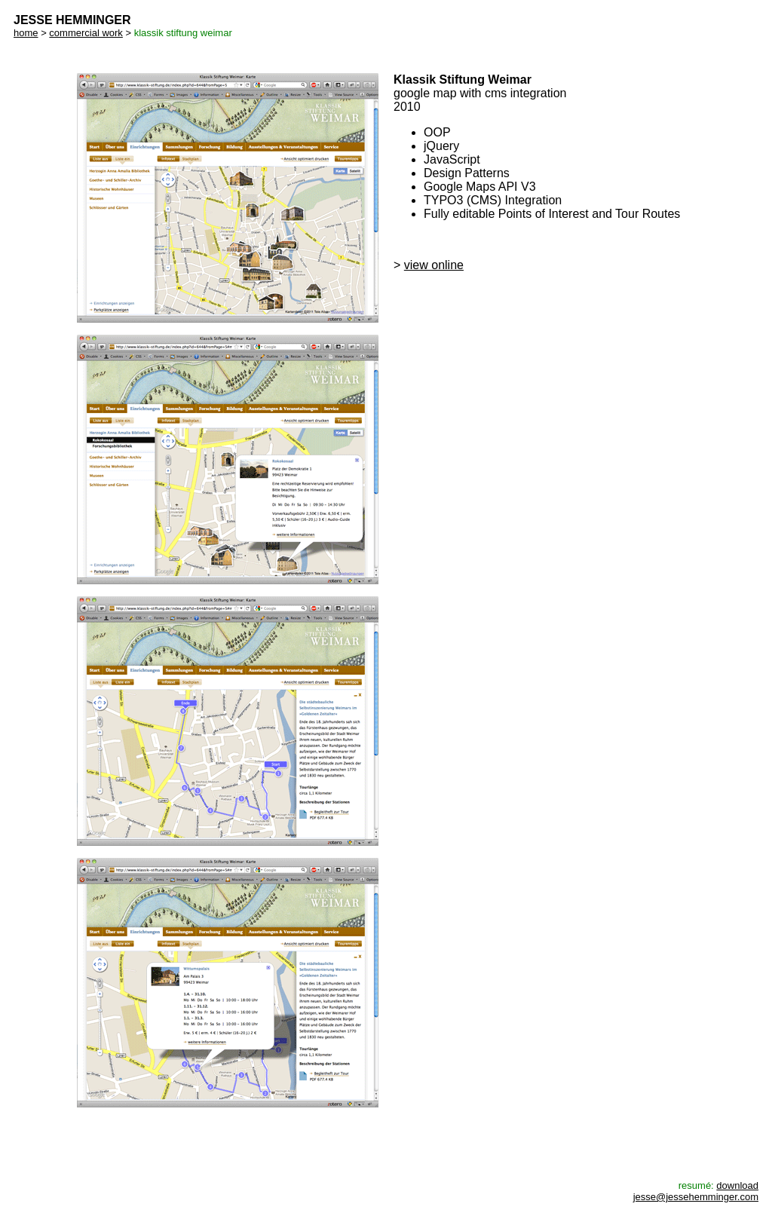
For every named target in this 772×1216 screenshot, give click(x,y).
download (737, 1185)
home (26, 32)
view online (434, 265)
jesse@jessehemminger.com (695, 1196)
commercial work (86, 32)
